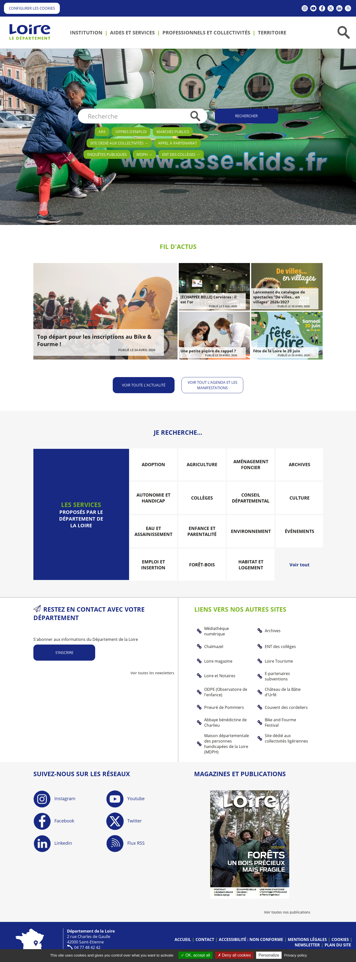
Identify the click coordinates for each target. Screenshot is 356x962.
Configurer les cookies (32, 8)
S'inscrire (64, 651)
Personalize (269, 955)
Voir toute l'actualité (143, 384)
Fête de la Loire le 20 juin (276, 350)
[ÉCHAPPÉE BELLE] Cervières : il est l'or (208, 299)
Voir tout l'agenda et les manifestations (213, 385)
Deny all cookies (234, 955)
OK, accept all (195, 955)
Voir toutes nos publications (287, 911)
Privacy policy (295, 955)
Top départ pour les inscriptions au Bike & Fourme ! (94, 340)
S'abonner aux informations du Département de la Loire (85, 639)
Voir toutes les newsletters (152, 672)
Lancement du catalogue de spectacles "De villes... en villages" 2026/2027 (279, 296)
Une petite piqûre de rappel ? (208, 350)
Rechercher (246, 115)
